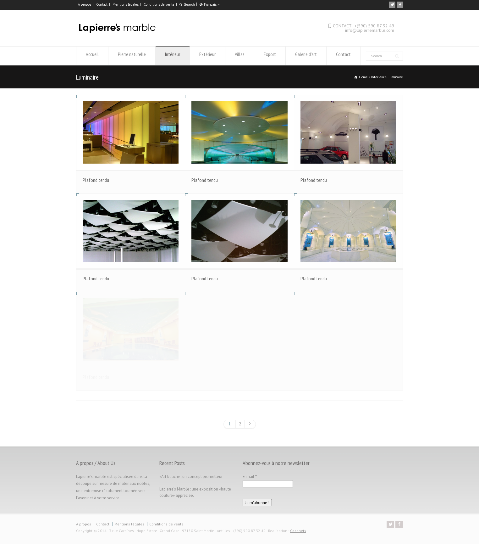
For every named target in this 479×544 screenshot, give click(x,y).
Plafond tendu (96, 180)
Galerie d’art (306, 56)
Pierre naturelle (132, 56)
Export (270, 56)
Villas (240, 56)
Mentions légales (126, 4)
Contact (101, 4)
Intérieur (172, 56)
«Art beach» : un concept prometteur (191, 476)
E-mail (250, 476)
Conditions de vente (159, 4)
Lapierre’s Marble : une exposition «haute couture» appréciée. (195, 492)
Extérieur (207, 56)
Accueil (92, 56)
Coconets (298, 530)
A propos (84, 4)
